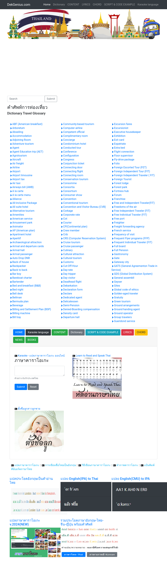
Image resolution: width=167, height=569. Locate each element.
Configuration (70, 155)
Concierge (68, 139)
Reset (33, 386)
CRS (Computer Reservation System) (83, 238)
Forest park (119, 187)
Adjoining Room (20, 139)
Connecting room (72, 175)
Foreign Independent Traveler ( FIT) (133, 175)
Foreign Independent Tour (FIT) (130, 171)
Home (47, 4)
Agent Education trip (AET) (26, 151)
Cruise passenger (72, 246)
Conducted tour (71, 147)
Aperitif (15, 238)
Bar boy (15, 273)
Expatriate (118, 143)
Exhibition (118, 135)
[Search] (26, 99)
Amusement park (21, 222)
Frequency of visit (123, 234)
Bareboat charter (21, 277)
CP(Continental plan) (74, 226)
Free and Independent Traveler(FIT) (133, 202)
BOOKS (32, 339)
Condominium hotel (73, 143)
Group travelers (121, 317)
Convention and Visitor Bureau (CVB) (83, 206)
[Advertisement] (34, 64)
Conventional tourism (74, 202)
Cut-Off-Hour (69, 266)
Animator (16, 226)
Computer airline (72, 128)
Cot (64, 218)
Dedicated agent (71, 297)
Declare (66, 293)
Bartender (17, 281)
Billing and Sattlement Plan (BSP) (30, 309)
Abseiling (16, 132)
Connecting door (72, 167)
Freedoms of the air (124, 206)
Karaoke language (148, 4)
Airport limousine (21, 175)
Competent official (72, 132)
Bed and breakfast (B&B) (25, 285)
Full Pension (119, 250)
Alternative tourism (22, 210)
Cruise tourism (70, 242)
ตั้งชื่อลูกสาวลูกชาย (29, 408)
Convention (68, 199)
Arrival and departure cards (27, 246)
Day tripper (68, 273)
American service (21, 218)
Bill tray (15, 317)
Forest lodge (120, 183)
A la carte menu (20, 195)
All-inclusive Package (23, 202)
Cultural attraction (72, 254)
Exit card (117, 139)
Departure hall (70, 317)
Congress (67, 159)
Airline (15, 167)
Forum (116, 195)
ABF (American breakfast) (26, 124)
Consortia (67, 187)
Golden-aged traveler (124, 293)
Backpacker (18, 266)
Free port (118, 218)
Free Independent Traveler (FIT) (130, 210)
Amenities (17, 214)
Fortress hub (120, 191)
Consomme (69, 183)
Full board (118, 246)
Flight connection (122, 151)
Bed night (16, 289)
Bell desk (16, 293)
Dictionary (59, 4)
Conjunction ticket (72, 163)
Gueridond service (123, 321)
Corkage (67, 210)
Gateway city (120, 262)
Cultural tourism (71, 258)
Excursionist (119, 128)
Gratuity (117, 297)
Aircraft (15, 159)
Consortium (69, 191)
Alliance (16, 199)
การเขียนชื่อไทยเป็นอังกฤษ (60, 465)
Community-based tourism (77, 124)
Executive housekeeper (126, 132)
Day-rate (67, 269)
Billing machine (20, 313)
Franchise (118, 199)
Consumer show (71, 195)
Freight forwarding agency (127, 226)
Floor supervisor (122, 155)
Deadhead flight (71, 281)
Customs (67, 262)
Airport (15, 171)
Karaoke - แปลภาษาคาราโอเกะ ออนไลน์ (41, 355)
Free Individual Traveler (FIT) (129, 214)
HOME (19, 332)
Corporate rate (70, 214)
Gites (115, 285)
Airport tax (17, 179)
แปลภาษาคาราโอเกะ (26, 465)
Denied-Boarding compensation (80, 309)
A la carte (16, 191)
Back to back (18, 269)
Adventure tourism (22, 143)
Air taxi (15, 183)
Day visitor (68, 277)
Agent (14, 147)
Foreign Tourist (121, 179)
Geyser (116, 281)
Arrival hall (17, 250)
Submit (51, 98)
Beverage (16, 305)
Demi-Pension (70, 305)
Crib (64, 234)
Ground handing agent (125, 309)
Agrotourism (18, 155)
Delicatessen (69, 301)
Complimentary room (74, 135)
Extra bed (118, 147)
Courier (66, 222)
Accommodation (21, 135)
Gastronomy (119, 254)
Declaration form (72, 289)
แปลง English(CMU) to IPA (130, 479)
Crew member (70, 230)
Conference (69, 151)
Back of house (19, 262)
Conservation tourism (74, 179)
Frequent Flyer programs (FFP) (130, 238)
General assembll (122, 277)
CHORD (97, 4)
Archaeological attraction (26, 242)
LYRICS (86, 4)
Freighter (117, 222)
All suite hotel (19, 206)
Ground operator (122, 313)
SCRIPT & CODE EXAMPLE (119, 4)
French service (121, 230)
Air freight (17, 163)
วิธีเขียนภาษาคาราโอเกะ (96, 465)
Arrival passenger (21, 254)
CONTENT (73, 4)
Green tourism (121, 301)
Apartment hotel (20, 234)
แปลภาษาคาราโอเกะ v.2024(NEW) (25, 522)
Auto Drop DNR (20, 258)
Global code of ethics (125, 289)
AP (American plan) (22, 230)
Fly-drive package (122, 159)
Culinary (67, 250)
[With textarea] (40, 371)
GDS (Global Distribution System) (132, 273)
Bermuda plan (19, 301)
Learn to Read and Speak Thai (93, 355)
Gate (115, 258)
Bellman (16, 297)
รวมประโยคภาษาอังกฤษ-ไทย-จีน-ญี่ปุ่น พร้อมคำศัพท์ (82, 522)
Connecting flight (72, 171)
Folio (115, 163)
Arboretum (17, 128)
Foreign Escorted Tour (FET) (129, 167)
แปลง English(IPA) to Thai (79, 479)
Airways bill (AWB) (22, 187)
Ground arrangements (125, 305)
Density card (69, 313)
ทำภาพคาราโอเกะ (127, 465)
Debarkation (69, 285)
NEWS (18, 339)
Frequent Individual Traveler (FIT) (131, 242)
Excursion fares (121, 124)
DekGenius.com (18, 5)
